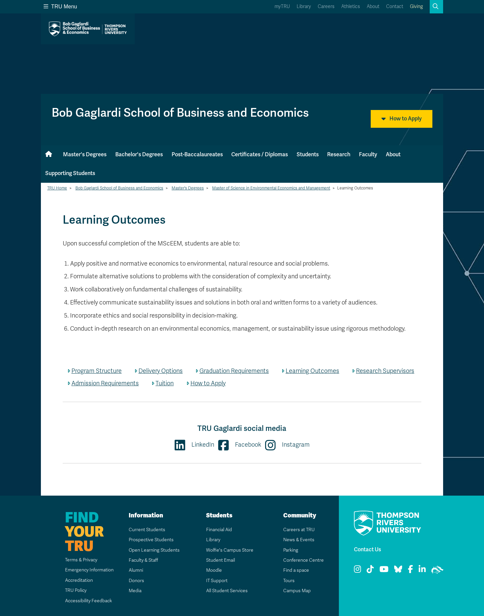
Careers (326, 6)
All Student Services (227, 591)
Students (308, 154)
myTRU (282, 6)
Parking (290, 550)
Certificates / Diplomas (259, 154)
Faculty (368, 154)
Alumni (135, 570)
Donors (136, 580)
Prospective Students (151, 540)
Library (304, 6)
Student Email (220, 560)
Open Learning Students (154, 550)
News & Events (298, 540)
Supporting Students (70, 173)
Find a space (296, 570)
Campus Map (296, 591)
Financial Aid (219, 530)
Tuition (165, 383)
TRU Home (57, 188)
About (373, 6)
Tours (289, 580)
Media (134, 591)
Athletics (350, 6)
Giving (416, 6)
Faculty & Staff (143, 560)
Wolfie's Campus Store (229, 550)
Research (338, 154)
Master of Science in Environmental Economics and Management (271, 188)
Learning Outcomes (312, 371)
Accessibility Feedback (88, 601)
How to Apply (401, 118)
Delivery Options (160, 371)
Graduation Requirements (234, 371)
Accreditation (78, 580)
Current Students (146, 530)
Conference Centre (303, 560)
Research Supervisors (385, 371)
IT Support (217, 580)
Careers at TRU (299, 530)
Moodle (214, 570)
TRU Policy (75, 590)
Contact (394, 6)
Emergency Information (88, 570)
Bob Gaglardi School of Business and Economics (119, 188)
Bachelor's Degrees (139, 154)
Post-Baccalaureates (197, 154)
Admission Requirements (105, 383)
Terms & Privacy (81, 560)
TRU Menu (60, 6)
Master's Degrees (85, 154)
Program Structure (96, 371)
